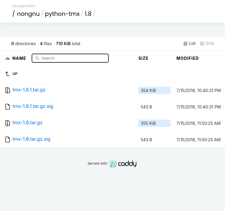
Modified (187, 58)
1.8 (88, 14)
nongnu (28, 14)
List (189, 43)
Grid (207, 43)
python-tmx (62, 14)
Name (20, 57)
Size (143, 58)
